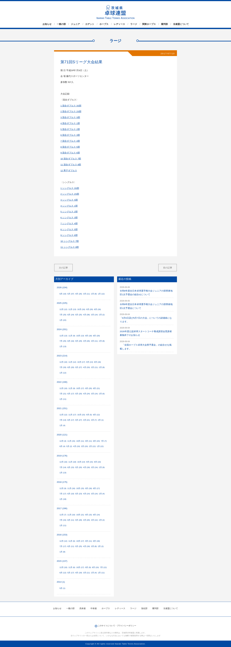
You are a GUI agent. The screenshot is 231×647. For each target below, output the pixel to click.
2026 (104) (62, 287)
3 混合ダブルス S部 (70, 117)
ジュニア (75, 24)
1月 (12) (101, 294)
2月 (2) (102, 315)
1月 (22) (63, 320)
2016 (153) (62, 534)
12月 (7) (63, 515)
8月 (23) (96, 441)
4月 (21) (86, 420)
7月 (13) (63, 420)
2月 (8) (94, 294)
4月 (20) (86, 520)
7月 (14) (63, 467)
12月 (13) (63, 336)
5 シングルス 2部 (69, 211)
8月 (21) (96, 388)
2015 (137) (62, 561)
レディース (119, 24)
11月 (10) (71, 515)
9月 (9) (88, 567)
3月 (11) (86, 294)
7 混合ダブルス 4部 (70, 141)
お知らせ (47, 24)
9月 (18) (88, 336)
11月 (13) (72, 309)
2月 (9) (102, 467)
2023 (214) (62, 355)
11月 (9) (71, 336)
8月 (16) (97, 309)
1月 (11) (63, 399)
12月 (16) (63, 462)
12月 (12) (63, 309)
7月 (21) (63, 394)
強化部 (144, 608)
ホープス (103, 24)
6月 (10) (63, 294)
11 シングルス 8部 (69, 247)
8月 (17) (96, 488)
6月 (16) (70, 341)
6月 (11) (70, 520)
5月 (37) (70, 294)
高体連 (82, 608)
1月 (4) (62, 425)
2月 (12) (92, 446)
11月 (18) (72, 462)
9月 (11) (88, 441)
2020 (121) (62, 434)
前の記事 (167, 267)
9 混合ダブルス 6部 (70, 153)
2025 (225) (62, 303)
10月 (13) (80, 336)
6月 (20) (70, 367)
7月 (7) (104, 441)
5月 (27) (78, 367)
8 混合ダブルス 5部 (70, 147)
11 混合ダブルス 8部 (70, 164)
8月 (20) (96, 336)
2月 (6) (102, 394)
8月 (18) (97, 362)
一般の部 (61, 24)
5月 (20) (78, 394)
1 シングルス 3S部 (69, 188)
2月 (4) (102, 494)
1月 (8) (62, 552)
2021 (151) (62, 408)
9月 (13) (89, 362)
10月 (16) (81, 309)
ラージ (133, 24)
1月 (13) (63, 346)
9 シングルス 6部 (69, 235)
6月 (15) (70, 467)
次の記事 (63, 267)
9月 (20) (89, 309)
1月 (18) (63, 499)
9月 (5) (89, 415)
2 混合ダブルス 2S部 (70, 111)
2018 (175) (62, 482)
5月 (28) (78, 520)
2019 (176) (62, 456)
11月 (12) (72, 362)
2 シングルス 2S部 (69, 194)
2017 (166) (62, 508)
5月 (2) (69, 446)
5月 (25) (78, 315)
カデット (89, 24)
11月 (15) (71, 441)
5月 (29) (78, 341)
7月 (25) (63, 315)
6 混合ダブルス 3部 (70, 135)
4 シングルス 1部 (69, 206)
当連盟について (181, 24)
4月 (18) (86, 467)
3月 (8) (94, 546)
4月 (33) (86, 367)
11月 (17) (72, 415)
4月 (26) (78, 294)
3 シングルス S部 (69, 200)
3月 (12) (94, 520)
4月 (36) (86, 315)
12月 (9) (63, 488)
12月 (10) (63, 362)
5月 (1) (62, 588)
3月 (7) (94, 420)
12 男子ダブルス (68, 170)
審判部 (164, 24)
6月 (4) (62, 446)
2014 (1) (61, 582)
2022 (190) (62, 382)
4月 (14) (86, 494)
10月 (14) (81, 462)
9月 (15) (89, 462)
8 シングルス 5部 (69, 229)
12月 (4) (63, 441)
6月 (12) (63, 573)
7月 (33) (63, 367)
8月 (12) (96, 415)
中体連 (93, 608)
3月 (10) (84, 446)
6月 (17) (70, 394)
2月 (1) (101, 420)
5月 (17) (70, 573)
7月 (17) (63, 494)
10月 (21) (80, 515)
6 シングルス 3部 (69, 217)
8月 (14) (96, 515)
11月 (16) (71, 488)
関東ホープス (149, 24)
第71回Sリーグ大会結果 (81, 62)
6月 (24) (70, 315)
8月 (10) (97, 462)
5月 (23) (78, 494)
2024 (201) (62, 329)
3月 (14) (94, 315)
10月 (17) (81, 362)
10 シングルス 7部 (69, 241)
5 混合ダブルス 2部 (70, 129)
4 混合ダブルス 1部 (70, 123)
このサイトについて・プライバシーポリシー (117, 626)
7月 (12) (103, 567)
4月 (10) (76, 446)
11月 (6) (71, 541)
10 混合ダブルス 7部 (70, 158)
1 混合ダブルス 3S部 (70, 106)
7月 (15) (63, 520)
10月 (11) (80, 441)
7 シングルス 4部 (69, 223)
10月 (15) (81, 415)
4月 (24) (86, 394)
